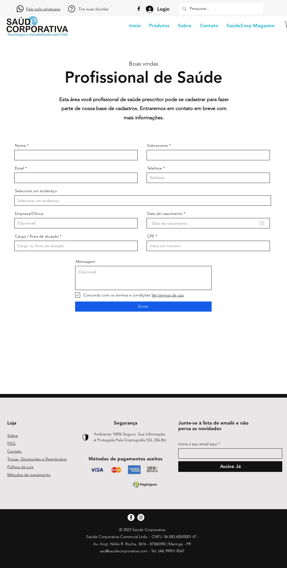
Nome (20, 145)
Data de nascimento (167, 213)
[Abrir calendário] (262, 223)
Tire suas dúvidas (93, 8)
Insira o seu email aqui (197, 444)
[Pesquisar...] (220, 8)
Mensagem (85, 261)
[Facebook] (139, 9)
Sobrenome (157, 145)
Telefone (154, 168)
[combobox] (142, 200)
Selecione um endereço (36, 191)
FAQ (11, 443)
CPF (150, 236)
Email (19, 168)
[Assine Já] (230, 466)
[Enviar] (143, 307)
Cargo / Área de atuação (37, 236)
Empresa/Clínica (29, 213)
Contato (14, 451)
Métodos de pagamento (28, 474)
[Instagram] (148, 9)
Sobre (12, 435)
